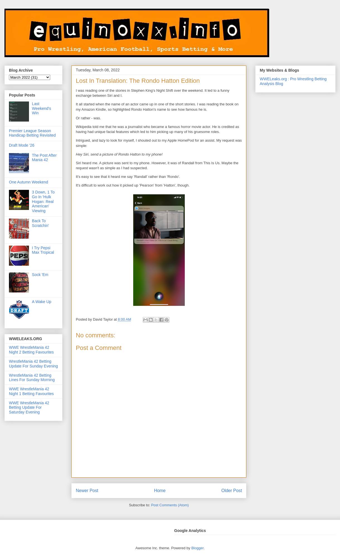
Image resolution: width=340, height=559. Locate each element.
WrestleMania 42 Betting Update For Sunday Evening (33, 363)
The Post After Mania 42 (44, 157)
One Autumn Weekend (28, 182)
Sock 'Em (40, 274)
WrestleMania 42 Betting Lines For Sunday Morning (32, 377)
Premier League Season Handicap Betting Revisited (32, 133)
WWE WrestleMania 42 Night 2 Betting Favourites (31, 349)
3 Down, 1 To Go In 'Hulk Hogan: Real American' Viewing (43, 201)
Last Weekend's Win (41, 108)
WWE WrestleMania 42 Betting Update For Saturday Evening (29, 408)
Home (160, 490)
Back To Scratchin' (40, 223)
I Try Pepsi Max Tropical (43, 250)
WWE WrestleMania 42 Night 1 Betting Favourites (31, 391)
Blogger (197, 548)
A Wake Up (42, 301)
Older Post (231, 490)
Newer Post (87, 490)
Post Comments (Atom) (170, 505)
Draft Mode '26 (21, 145)
